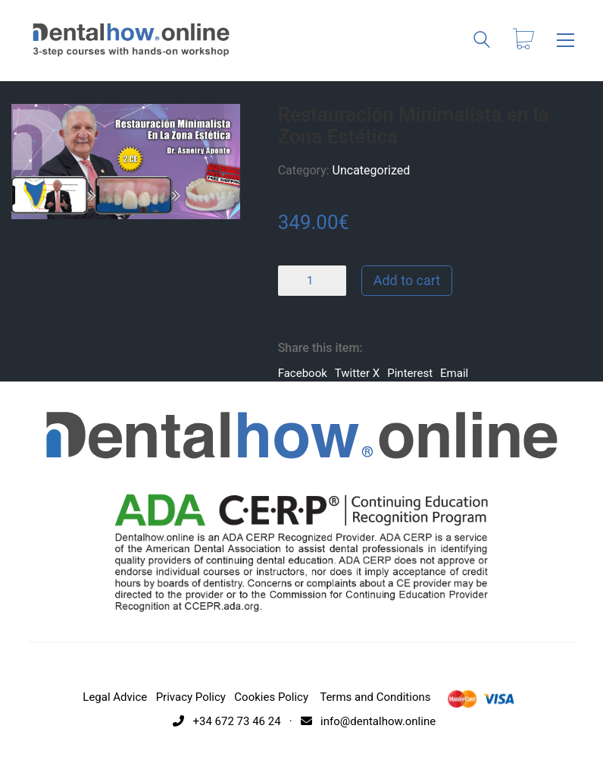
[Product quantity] (312, 280)
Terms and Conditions (375, 697)
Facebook (302, 373)
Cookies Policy (271, 697)
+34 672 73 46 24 (224, 721)
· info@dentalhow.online (359, 721)
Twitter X (357, 373)
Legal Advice (115, 697)
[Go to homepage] (131, 40)
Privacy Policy (191, 697)
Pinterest (410, 373)
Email (454, 373)
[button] (565, 40)
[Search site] (481, 41)
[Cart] (523, 40)
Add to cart (407, 280)
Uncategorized (372, 170)
